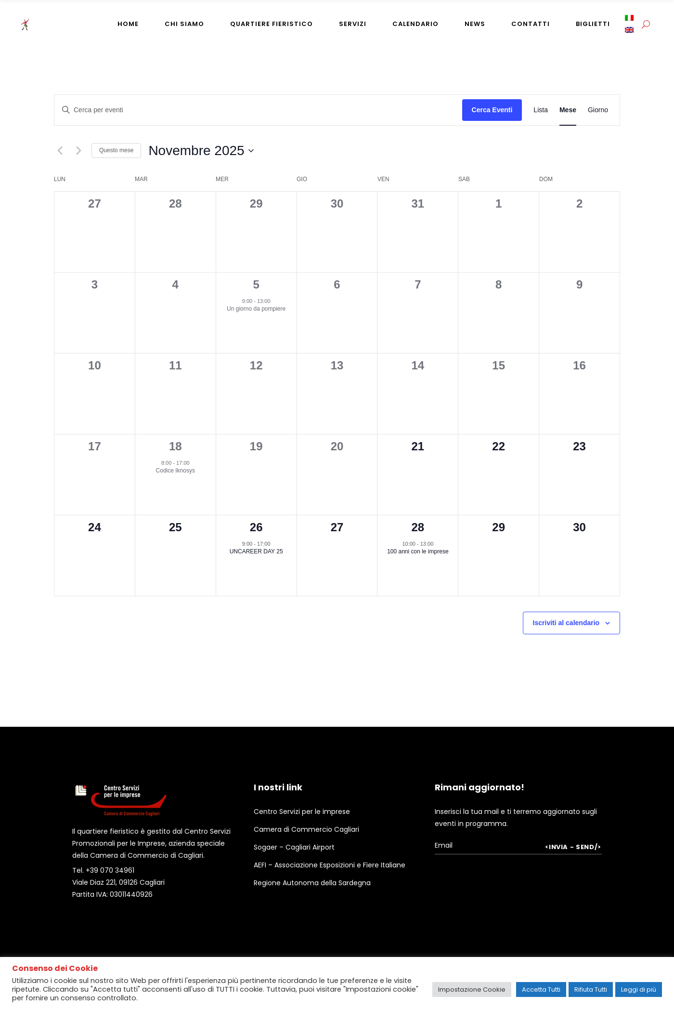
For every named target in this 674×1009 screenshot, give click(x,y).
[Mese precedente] (59, 151)
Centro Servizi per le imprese (302, 811)
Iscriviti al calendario (566, 623)
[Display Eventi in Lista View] (540, 110)
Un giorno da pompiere (256, 308)
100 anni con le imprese (417, 551)
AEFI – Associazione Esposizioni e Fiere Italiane (329, 865)
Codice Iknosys (175, 470)
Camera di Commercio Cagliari (306, 829)
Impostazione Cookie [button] (472, 989)
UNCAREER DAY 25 (256, 551)
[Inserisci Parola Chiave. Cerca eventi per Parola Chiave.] (258, 110)
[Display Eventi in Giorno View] (598, 110)
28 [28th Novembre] (418, 527)
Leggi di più (638, 989)
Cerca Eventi (492, 110)
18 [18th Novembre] (175, 446)
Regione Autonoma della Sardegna (312, 883)
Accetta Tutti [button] (541, 989)
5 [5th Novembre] (256, 284)
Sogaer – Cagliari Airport (294, 847)
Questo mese (116, 150)
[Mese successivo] (78, 151)
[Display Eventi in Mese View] (567, 110)
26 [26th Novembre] (256, 527)
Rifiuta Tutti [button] (590, 989)
